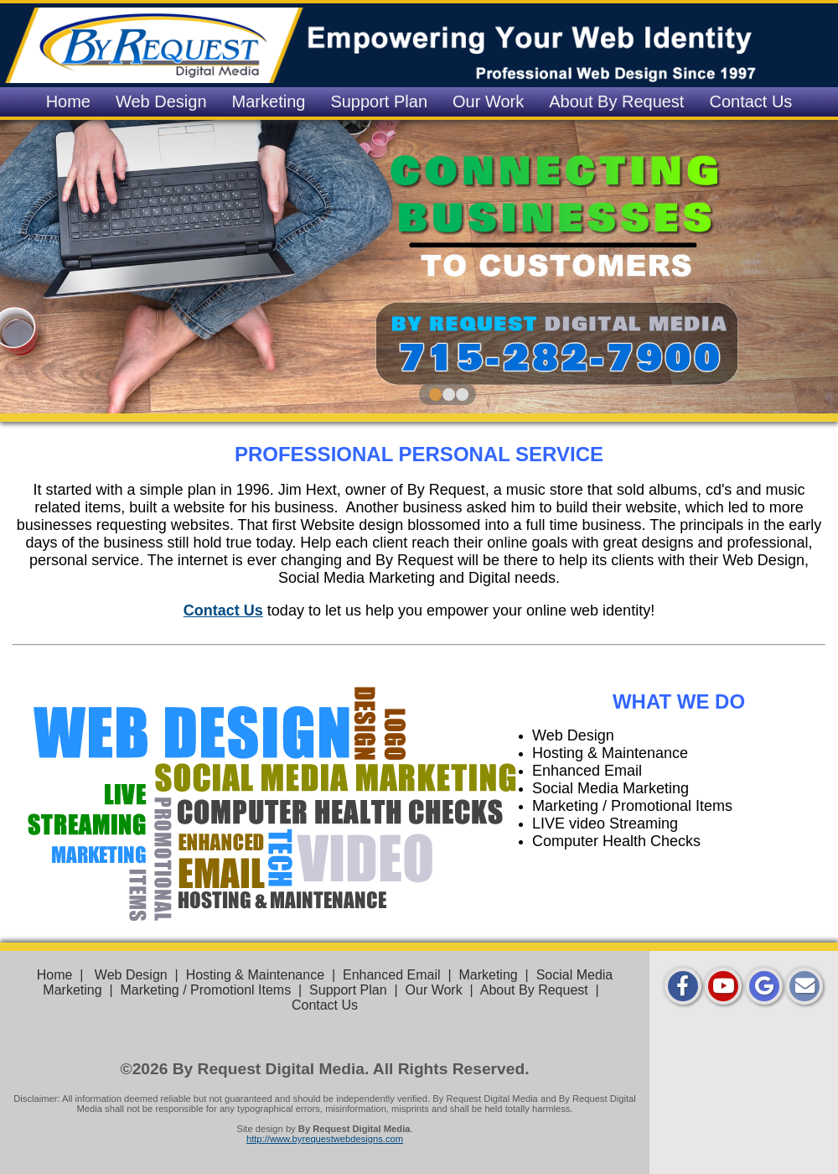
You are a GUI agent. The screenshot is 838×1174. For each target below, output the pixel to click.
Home (68, 101)
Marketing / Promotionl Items (206, 990)
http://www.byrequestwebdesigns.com (324, 1139)
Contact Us (750, 101)
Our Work (488, 101)
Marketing (269, 101)
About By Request (616, 101)
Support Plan (378, 101)
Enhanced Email (392, 975)
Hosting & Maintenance (255, 975)
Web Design (161, 101)
